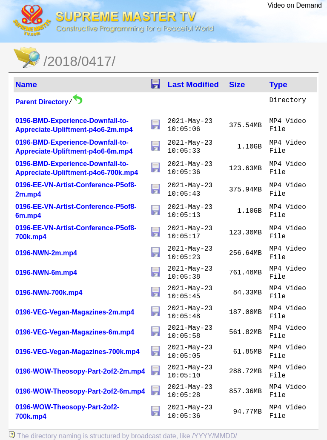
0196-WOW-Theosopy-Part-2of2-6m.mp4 (80, 391)
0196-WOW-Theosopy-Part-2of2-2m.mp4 (80, 371)
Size (237, 84)
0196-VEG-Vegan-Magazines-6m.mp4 (74, 332)
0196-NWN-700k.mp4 (48, 292)
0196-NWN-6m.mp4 (46, 272)
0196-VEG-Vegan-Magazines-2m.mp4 (74, 312)
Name (26, 84)
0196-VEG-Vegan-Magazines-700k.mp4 (77, 351)
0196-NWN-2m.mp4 (46, 253)
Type (278, 84)
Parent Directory (42, 102)
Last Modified (193, 84)
